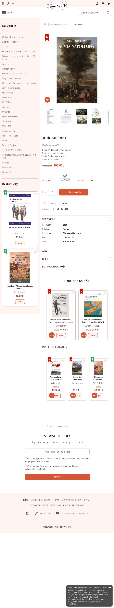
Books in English (9, 145)
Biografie (5, 64)
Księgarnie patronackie (41, 500)
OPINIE (45, 259)
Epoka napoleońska (10, 116)
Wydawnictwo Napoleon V (12, 37)
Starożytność (7, 93)
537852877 (43, 513)
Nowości (5, 163)
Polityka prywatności (74, 505)
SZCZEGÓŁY (48, 219)
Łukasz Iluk (55, 383)
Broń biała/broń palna (11, 88)
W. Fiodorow (61, 326)
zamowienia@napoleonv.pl (72, 513)
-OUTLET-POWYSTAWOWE (12, 150)
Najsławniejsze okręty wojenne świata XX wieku (18, 57)
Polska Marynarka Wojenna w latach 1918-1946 (19, 156)
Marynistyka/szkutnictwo (12, 78)
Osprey (5, 46)
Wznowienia (7, 172)
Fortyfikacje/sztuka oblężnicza (14, 73)
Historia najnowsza (10, 136)
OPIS (44, 251)
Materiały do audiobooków (68, 500)
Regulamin (56, 505)
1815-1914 (6, 121)
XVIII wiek (6, 112)
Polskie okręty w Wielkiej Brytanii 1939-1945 (19, 51)
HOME (25, 500)
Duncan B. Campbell (93, 326)
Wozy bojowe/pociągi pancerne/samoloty (19, 83)
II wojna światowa (9, 131)
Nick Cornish (20, 233)
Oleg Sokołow (20, 292)
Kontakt (88, 500)
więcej (20, 243)
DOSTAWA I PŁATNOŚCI (54, 266)
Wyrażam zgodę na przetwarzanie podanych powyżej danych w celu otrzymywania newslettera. (57, 460)
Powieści (5, 140)
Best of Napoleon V (10, 42)
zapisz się (57, 476)
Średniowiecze (7, 97)
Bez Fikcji (6, 107)
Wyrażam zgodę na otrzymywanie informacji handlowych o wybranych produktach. (53, 467)
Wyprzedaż (6, 167)
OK (109, 588)
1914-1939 (6, 126)
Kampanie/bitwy (8, 69)
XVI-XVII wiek (7, 102)
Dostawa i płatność (38, 505)
